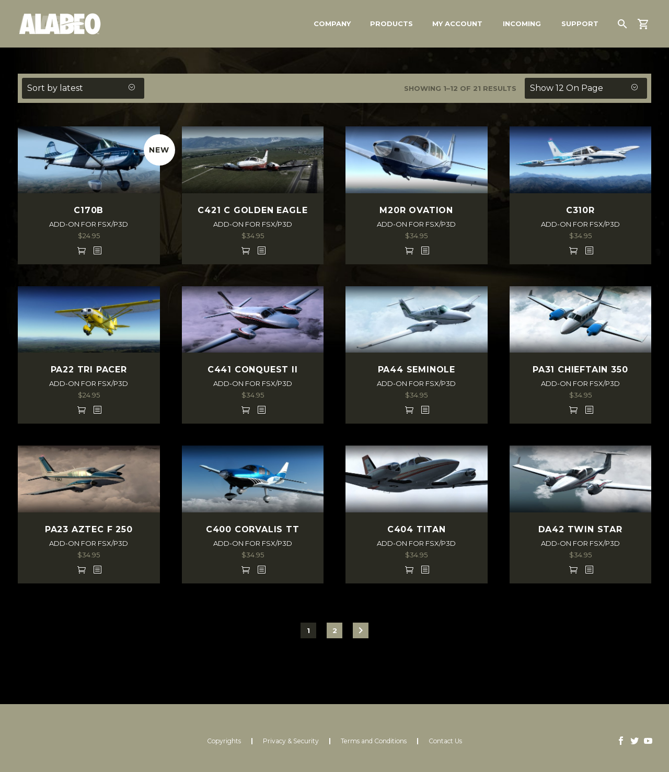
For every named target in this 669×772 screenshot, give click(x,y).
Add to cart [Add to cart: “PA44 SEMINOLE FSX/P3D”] (409, 409)
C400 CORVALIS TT (252, 529)
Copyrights (224, 741)
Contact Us (445, 741)
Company (332, 23)
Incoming (522, 23)
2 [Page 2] (334, 630)
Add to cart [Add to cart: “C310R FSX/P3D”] (573, 250)
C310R (580, 210)
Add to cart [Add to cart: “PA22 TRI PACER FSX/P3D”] (82, 409)
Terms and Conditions (374, 741)
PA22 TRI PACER (89, 370)
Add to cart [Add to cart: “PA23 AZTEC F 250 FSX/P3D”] (82, 569)
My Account (457, 23)
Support (579, 23)
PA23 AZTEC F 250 (89, 529)
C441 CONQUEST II (252, 370)
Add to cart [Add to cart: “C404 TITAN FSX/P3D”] (409, 569)
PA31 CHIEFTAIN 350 (580, 370)
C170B (88, 210)
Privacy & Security (291, 741)
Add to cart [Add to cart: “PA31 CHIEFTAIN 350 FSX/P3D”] (573, 409)
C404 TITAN (416, 529)
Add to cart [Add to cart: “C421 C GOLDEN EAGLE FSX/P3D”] (246, 250)
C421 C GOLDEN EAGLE (252, 210)
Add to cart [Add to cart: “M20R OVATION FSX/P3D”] (409, 250)
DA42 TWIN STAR (580, 529)
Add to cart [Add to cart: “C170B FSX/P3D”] (82, 250)
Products (391, 23)
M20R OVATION (416, 210)
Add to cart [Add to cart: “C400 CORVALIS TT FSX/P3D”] (246, 569)
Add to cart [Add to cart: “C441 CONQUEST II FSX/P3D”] (246, 409)
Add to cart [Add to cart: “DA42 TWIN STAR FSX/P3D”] (573, 569)
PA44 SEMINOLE (416, 370)
